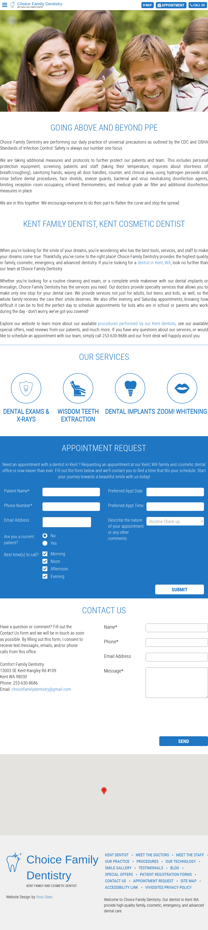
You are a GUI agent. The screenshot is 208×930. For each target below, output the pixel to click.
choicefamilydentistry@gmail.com (41, 689)
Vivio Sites (44, 897)
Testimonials (151, 868)
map (148, 5)
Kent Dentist (117, 855)
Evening (57, 576)
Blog (174, 868)
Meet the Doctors (152, 855)
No (53, 536)
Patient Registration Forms (166, 874)
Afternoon (59, 569)
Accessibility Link (121, 887)
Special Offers (119, 874)
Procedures (147, 861)
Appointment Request (153, 881)
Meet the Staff (190, 855)
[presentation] (139, 552)
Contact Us (115, 881)
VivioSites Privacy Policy (168, 887)
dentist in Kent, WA (154, 262)
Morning (58, 554)
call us (199, 5)
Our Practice (117, 861)
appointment (173, 5)
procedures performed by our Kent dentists (137, 323)
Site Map (188, 881)
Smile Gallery (118, 868)
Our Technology (181, 861)
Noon (55, 561)
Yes (54, 543)
